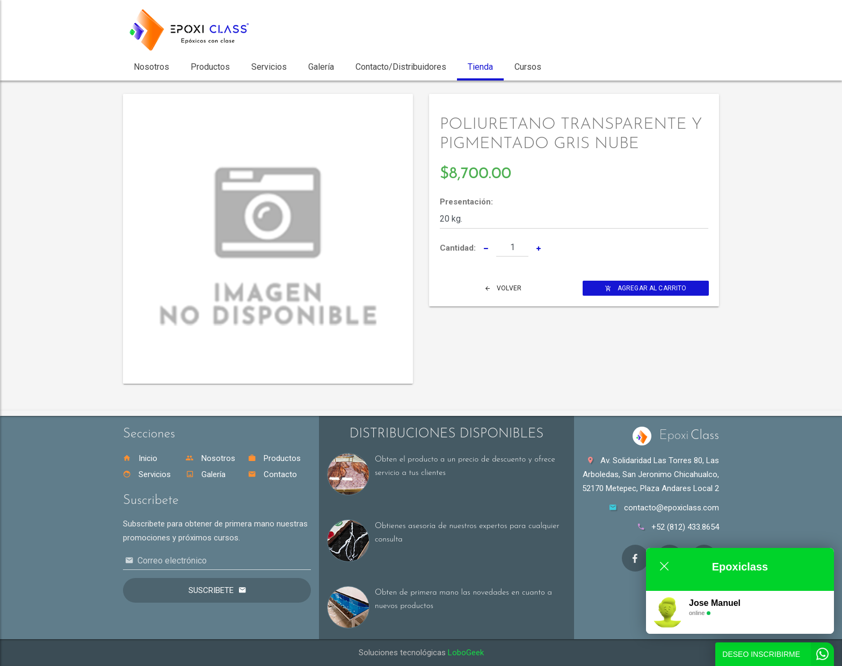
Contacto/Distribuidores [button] (400, 67)
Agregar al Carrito (646, 288)
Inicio (140, 458)
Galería (206, 474)
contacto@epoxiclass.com (671, 508)
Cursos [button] (527, 67)
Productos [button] (210, 67)
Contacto (272, 474)
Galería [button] (321, 67)
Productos (274, 458)
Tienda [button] (480, 67)
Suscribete (211, 590)
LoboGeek (466, 652)
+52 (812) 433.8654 (685, 527)
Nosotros (210, 458)
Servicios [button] (269, 67)
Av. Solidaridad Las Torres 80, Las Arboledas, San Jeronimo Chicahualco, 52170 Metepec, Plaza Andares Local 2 (650, 474)
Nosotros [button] (151, 67)
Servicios (147, 474)
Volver (503, 288)
